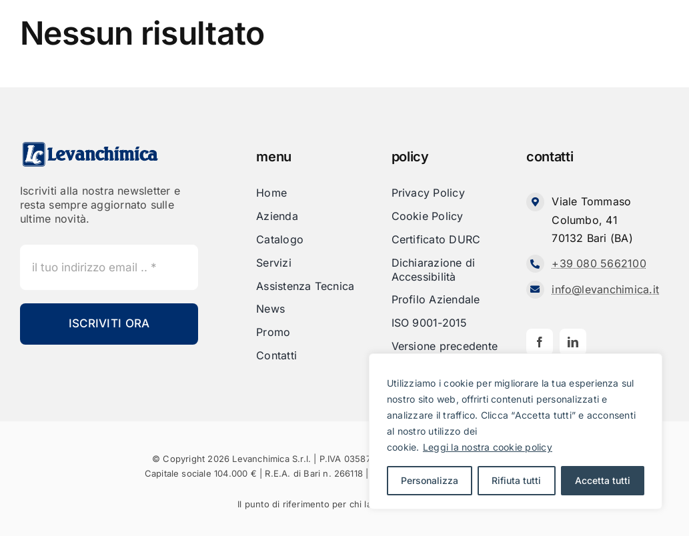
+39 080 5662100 (599, 263)
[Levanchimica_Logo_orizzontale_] (90, 146)
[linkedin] (573, 342)
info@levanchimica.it (605, 289)
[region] (515, 431)
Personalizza (429, 480)
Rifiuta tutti (516, 480)
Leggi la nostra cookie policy (487, 447)
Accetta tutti (602, 480)
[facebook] (539, 342)
